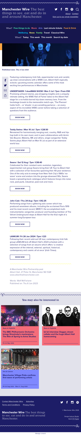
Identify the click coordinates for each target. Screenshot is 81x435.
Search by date (61, 37)
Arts (40, 28)
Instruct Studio (74, 416)
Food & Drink (70, 28)
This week (35, 37)
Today (26, 37)
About (67, 14)
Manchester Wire (16, 9)
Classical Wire (58, 33)
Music (34, 28)
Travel (47, 33)
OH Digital (75, 419)
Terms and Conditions (11, 405)
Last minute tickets (53, 28)
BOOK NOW (20, 117)
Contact (75, 14)
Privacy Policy (28, 405)
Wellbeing (23, 33)
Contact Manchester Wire (12, 401)
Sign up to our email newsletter (65, 17)
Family (39, 33)
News (32, 33)
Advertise (30, 401)
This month (46, 37)
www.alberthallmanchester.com (24, 275)
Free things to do (22, 28)
